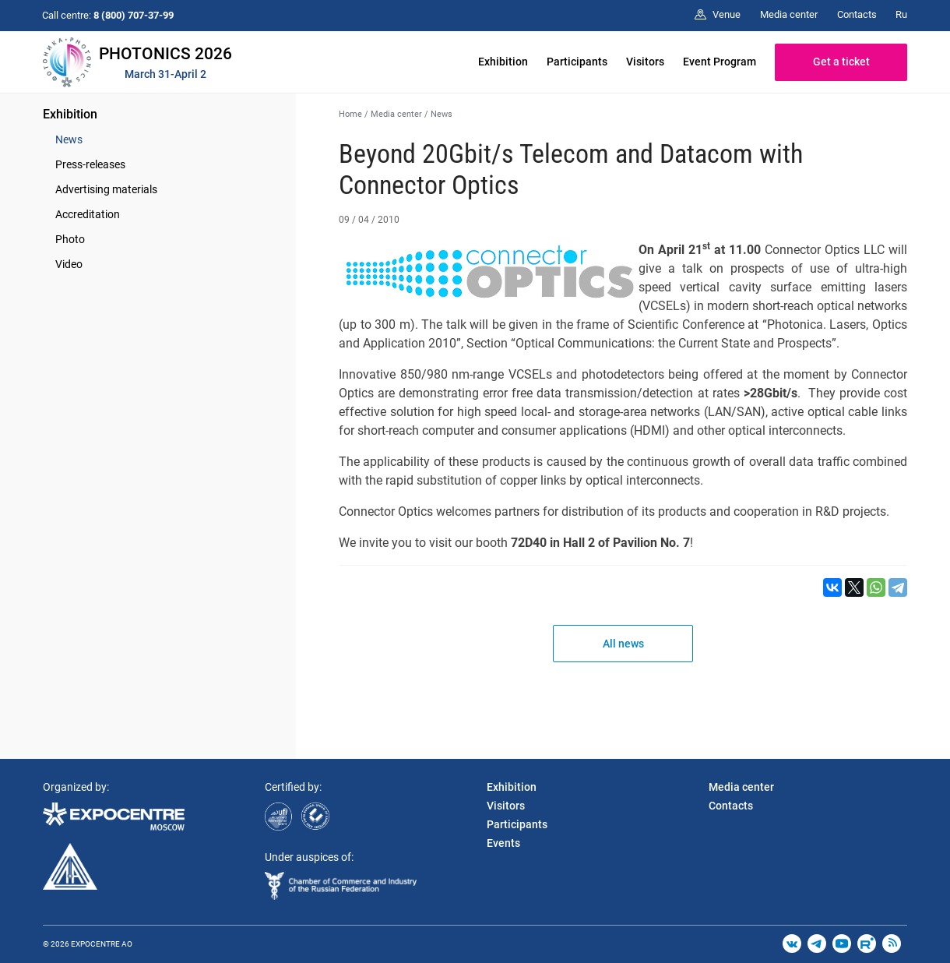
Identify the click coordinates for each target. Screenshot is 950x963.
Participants (577, 61)
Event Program (719, 61)
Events (503, 843)
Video (69, 264)
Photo (70, 239)
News (69, 139)
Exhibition (503, 61)
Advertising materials (106, 189)
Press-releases (90, 164)
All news (623, 643)
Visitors (645, 61)
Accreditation (87, 214)
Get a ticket (841, 61)
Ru (901, 14)
